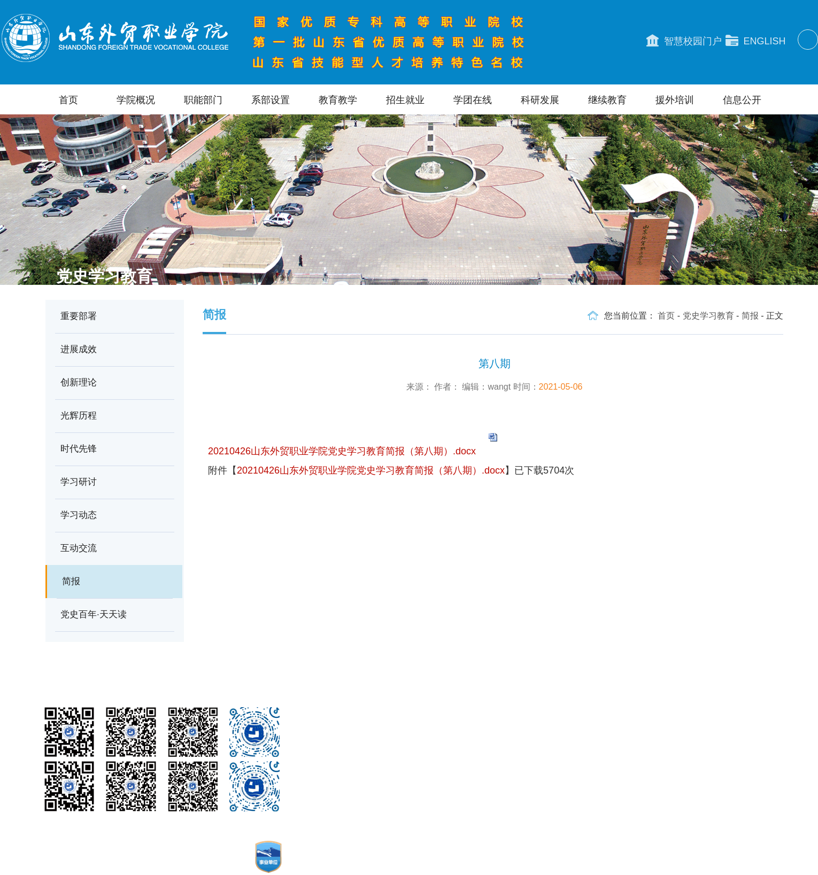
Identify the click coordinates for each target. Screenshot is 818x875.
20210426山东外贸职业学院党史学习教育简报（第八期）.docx (342, 451)
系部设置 (270, 100)
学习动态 (78, 515)
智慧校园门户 (684, 40)
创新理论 (78, 382)
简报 (71, 581)
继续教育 (607, 100)
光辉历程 (78, 416)
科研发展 (540, 100)
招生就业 (405, 100)
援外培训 (674, 100)
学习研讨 (78, 482)
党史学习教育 (708, 315)
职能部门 (203, 100)
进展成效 (78, 349)
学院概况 (136, 100)
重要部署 (78, 316)
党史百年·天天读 (93, 614)
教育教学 (338, 100)
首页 (68, 100)
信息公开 (742, 100)
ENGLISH (756, 41)
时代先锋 (78, 449)
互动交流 (78, 548)
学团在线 (472, 100)
